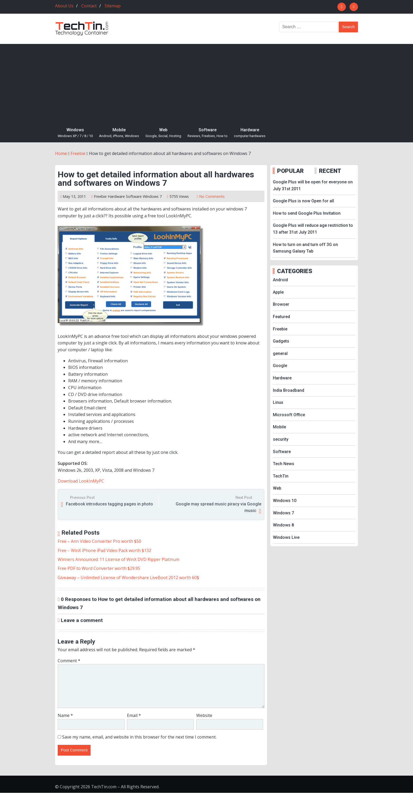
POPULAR (290, 171)
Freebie (100, 196)
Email (134, 715)
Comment (69, 661)
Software (208, 133)
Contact (89, 6)
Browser (281, 304)
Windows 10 (284, 500)
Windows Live (286, 537)
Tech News (283, 463)
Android (280, 279)
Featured (281, 316)
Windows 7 (152, 196)
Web (163, 133)
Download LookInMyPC (81, 481)
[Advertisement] (206, 83)
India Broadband (288, 390)
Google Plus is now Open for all (303, 200)
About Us (64, 6)
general (280, 353)
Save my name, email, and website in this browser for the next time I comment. (139, 737)
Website (204, 715)
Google (280, 365)
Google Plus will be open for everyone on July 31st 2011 (313, 185)
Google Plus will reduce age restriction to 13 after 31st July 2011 (313, 229)
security (280, 439)
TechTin (280, 476)
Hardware (250, 133)
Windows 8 (283, 525)
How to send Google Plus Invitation (307, 213)
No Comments (212, 196)
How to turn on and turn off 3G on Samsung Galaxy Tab (305, 248)
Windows (75, 133)
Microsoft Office (289, 414)
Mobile (119, 133)
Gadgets (281, 341)
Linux (278, 402)
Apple (278, 292)
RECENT (330, 171)
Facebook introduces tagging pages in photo (109, 503)
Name (65, 715)
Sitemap (113, 6)
